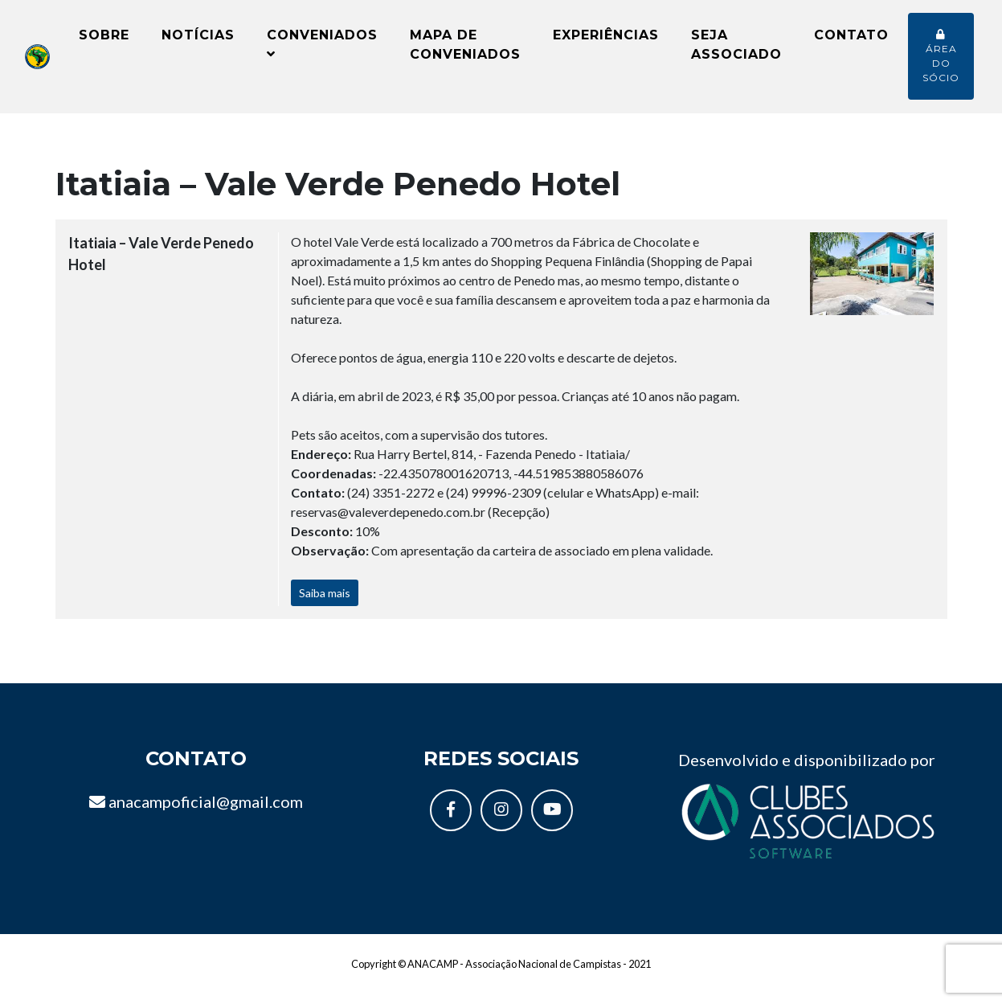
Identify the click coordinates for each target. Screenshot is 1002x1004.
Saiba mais (324, 605)
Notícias (198, 41)
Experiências (606, 41)
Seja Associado (736, 51)
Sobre (104, 41)
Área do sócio (940, 63)
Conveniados (322, 50)
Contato (851, 41)
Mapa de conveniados (465, 51)
